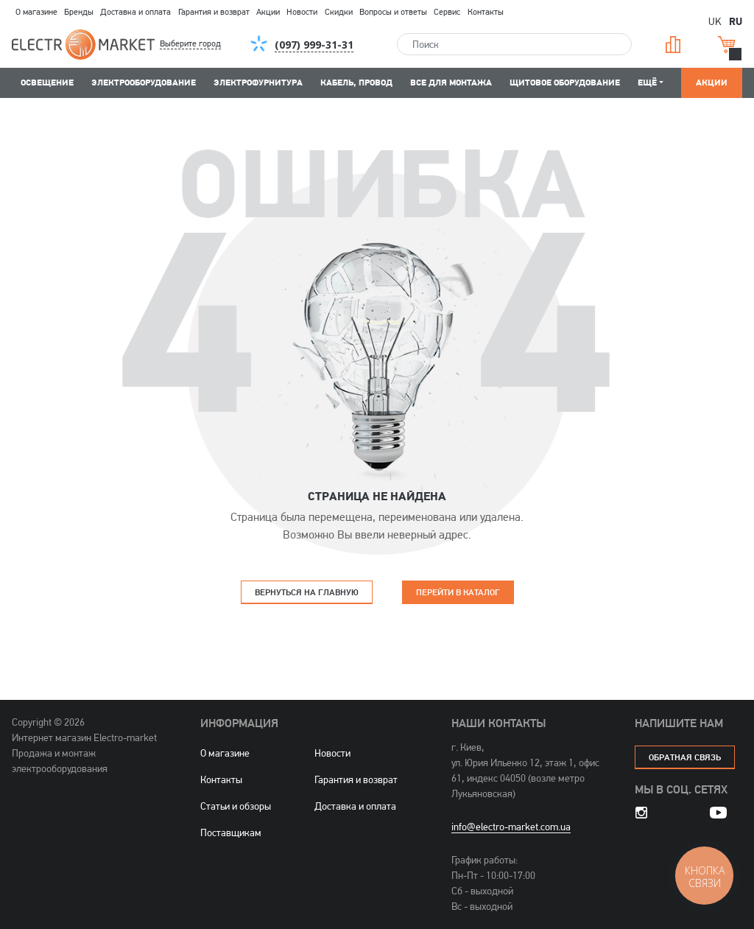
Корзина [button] (727, 44)
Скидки (339, 12)
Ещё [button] (647, 82)
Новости (301, 12)
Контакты (486, 12)
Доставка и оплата (135, 12)
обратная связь (685, 757)
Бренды (79, 12)
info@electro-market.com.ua (511, 826)
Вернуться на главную (307, 591)
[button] (202, 44)
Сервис (447, 12)
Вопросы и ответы (393, 12)
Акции (268, 12)
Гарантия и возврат (214, 12)
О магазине (36, 12)
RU (735, 21)
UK (715, 21)
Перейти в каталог (458, 591)
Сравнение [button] (673, 44)
